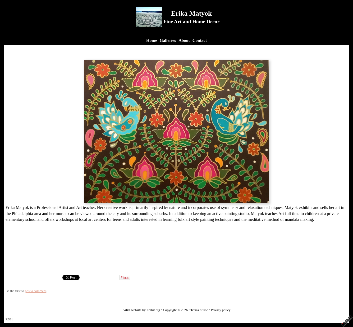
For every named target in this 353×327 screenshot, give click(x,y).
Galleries (168, 40)
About (184, 40)
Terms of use (199, 310)
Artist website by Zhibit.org (141, 310)
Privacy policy (220, 310)
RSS (9, 319)
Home (151, 40)
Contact (199, 40)
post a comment (35, 291)
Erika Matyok (191, 13)
